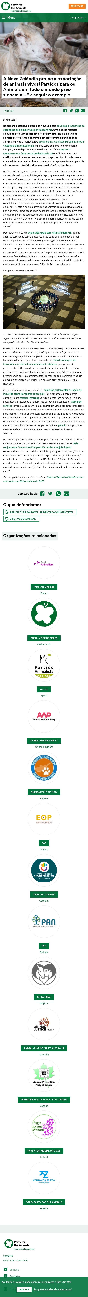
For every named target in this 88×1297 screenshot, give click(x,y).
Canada (44, 1083)
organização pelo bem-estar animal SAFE (49, 232)
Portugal (44, 930)
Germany (44, 878)
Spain (44, 673)
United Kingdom (44, 724)
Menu (9, 17)
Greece (44, 1186)
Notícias (9, 110)
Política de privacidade (15, 1260)
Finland (44, 827)
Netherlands (44, 622)
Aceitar (24, 1290)
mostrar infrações (29, 397)
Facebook (11, 1276)
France (44, 571)
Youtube (11, 1269)
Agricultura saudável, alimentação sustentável (39, 512)
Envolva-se (77, 6)
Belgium (44, 981)
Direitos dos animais (20, 519)
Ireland (44, 1135)
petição (62, 425)
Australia (44, 1032)
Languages (76, 17)
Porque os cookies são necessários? (53, 1289)
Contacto (8, 1255)
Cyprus (44, 776)
